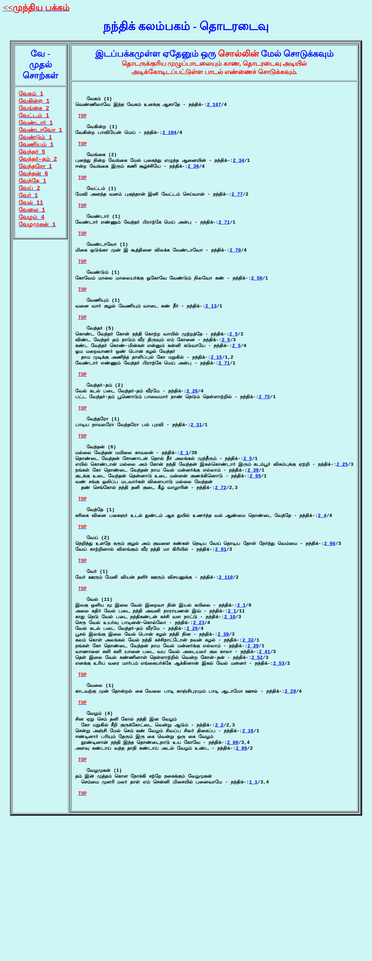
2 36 (193, 182)
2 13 (211, 349)
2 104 (169, 142)
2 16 (248, 855)
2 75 (264, 457)
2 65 (255, 552)
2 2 (219, 849)
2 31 (196, 491)
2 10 (229, 720)
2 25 (342, 538)
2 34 (238, 175)
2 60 (329, 632)
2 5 (233, 382)
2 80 (232, 869)
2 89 (241, 876)
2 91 (220, 639)
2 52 (257, 768)
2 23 (198, 727)
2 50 (256, 316)
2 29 (290, 808)
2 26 (192, 450)
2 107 (214, 108)
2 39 (253, 545)
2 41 (264, 761)
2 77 (237, 215)
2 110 (226, 672)
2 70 (235, 282)
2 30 (223, 740)
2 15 (216, 410)
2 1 (184, 524)
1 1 (253, 916)
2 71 (224, 249)
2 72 (220, 565)
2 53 (278, 775)
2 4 (322, 599)
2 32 (248, 747)
